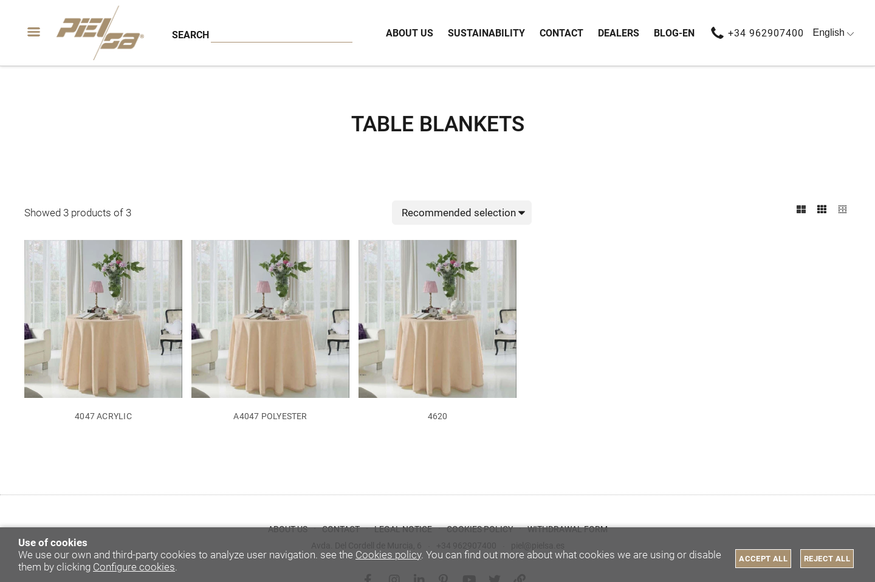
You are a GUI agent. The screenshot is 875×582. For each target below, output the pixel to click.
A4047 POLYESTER (270, 417)
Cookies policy (388, 555)
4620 (438, 417)
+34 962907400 (766, 33)
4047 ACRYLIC (103, 417)
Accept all (763, 558)
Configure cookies (134, 567)
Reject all (827, 558)
